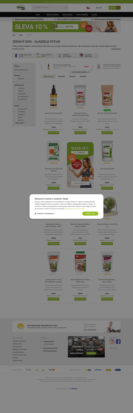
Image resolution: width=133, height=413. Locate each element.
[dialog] (66, 206)
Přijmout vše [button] (90, 213)
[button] (44, 213)
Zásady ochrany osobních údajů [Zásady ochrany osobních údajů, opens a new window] (75, 208)
